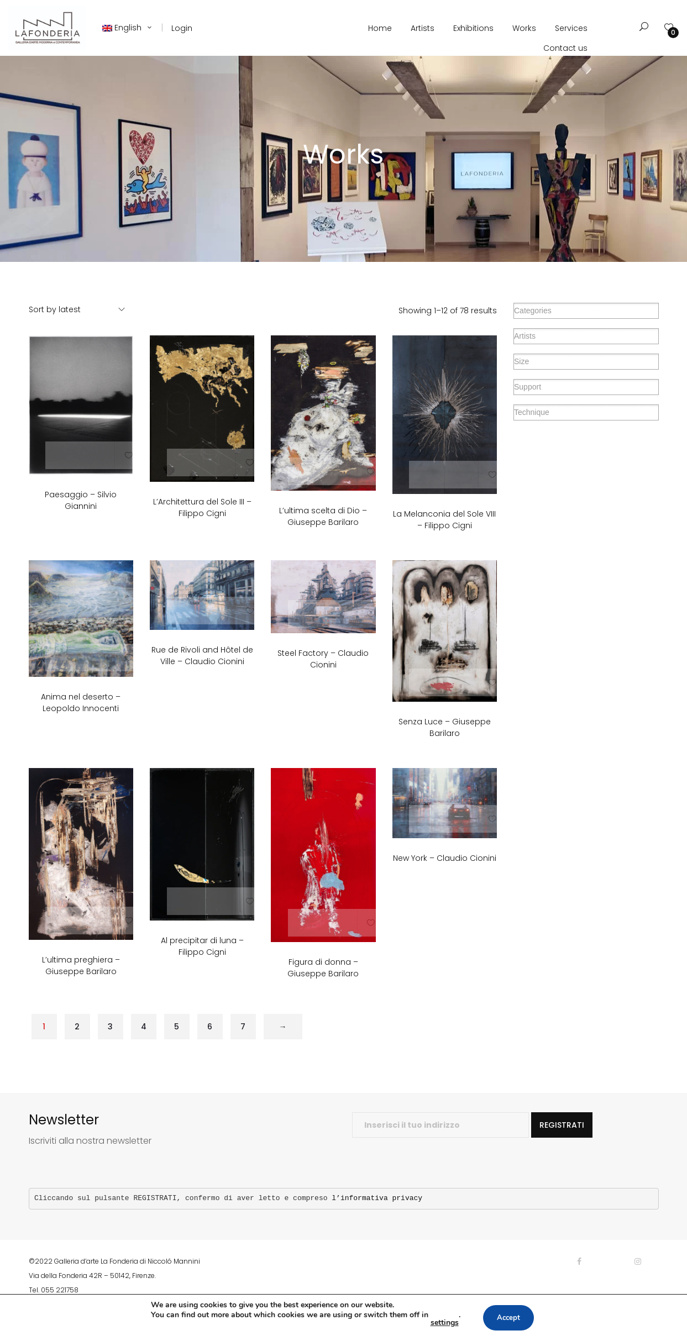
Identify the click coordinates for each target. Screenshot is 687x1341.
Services (571, 28)
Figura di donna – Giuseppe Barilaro (323, 987)
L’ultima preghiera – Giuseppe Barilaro (81, 985)
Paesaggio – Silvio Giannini (81, 519)
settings (441, 1322)
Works (524, 28)
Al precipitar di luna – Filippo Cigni (202, 965)
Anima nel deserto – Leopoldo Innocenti (80, 722)
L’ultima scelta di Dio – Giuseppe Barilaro (323, 535)
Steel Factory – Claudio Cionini (323, 678)
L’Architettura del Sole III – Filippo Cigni (202, 527)
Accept (508, 1317)
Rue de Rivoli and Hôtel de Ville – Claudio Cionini (202, 675)
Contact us (565, 48)
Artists (422, 28)
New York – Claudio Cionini (444, 876)
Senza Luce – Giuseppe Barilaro (444, 746)
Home (380, 28)
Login (181, 28)
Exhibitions (473, 28)
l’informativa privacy (377, 1217)
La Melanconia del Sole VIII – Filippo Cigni (444, 538)
